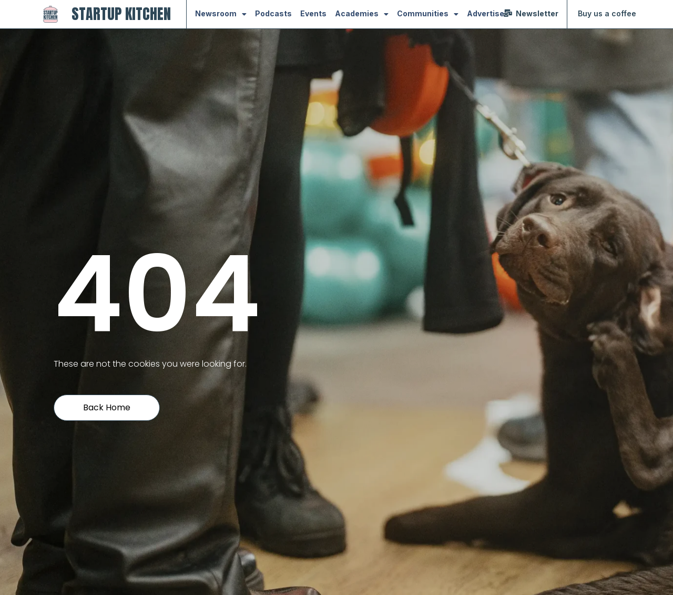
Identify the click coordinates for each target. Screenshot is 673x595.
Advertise (485, 13)
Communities (427, 14)
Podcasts (273, 13)
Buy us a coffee (607, 13)
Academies (362, 14)
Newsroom (221, 14)
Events (313, 13)
